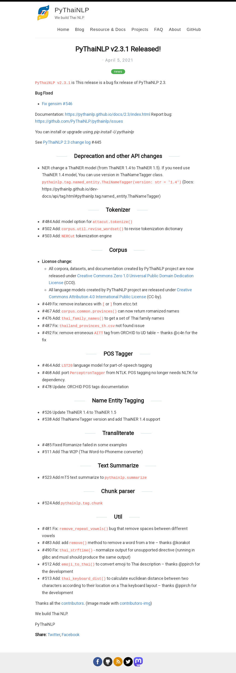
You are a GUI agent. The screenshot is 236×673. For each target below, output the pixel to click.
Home (63, 29)
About (175, 29)
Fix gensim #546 (57, 103)
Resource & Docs (108, 29)
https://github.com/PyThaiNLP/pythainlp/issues (79, 121)
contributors (72, 603)
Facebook (71, 634)
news (118, 72)
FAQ (158, 29)
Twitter (53, 634)
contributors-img (135, 603)
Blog (79, 29)
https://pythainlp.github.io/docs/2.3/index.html (107, 114)
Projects (140, 29)
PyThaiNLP (72, 10)
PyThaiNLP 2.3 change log (67, 142)
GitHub (194, 29)
